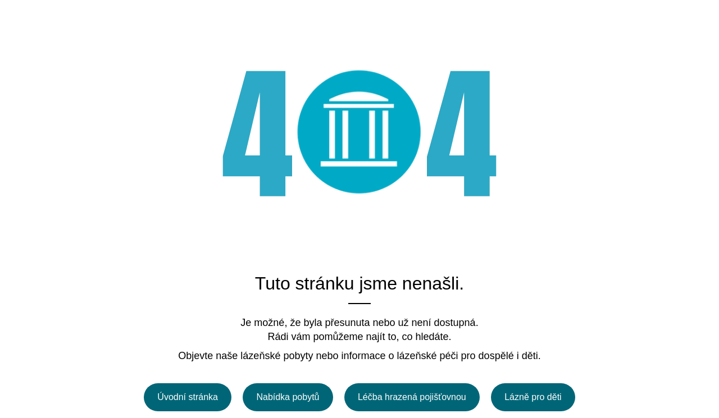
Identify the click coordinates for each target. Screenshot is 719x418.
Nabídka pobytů (287, 397)
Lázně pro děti (532, 397)
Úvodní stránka (187, 397)
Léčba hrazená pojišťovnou (412, 397)
